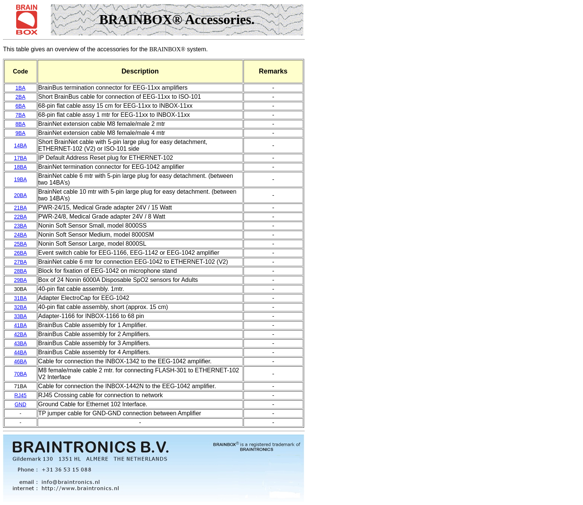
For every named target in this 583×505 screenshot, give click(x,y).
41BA (20, 325)
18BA (20, 167)
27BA (20, 262)
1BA (20, 88)
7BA (20, 115)
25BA (20, 244)
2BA (20, 97)
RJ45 (20, 395)
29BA (20, 280)
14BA (20, 145)
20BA (20, 195)
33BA (20, 316)
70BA (20, 374)
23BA (20, 226)
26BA (20, 253)
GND (20, 404)
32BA (20, 307)
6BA (20, 106)
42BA (20, 334)
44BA (20, 352)
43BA (20, 343)
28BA (20, 271)
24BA (20, 235)
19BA (20, 179)
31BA (20, 298)
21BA (20, 208)
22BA (20, 217)
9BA (20, 133)
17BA (20, 158)
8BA (20, 124)
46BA (20, 361)
